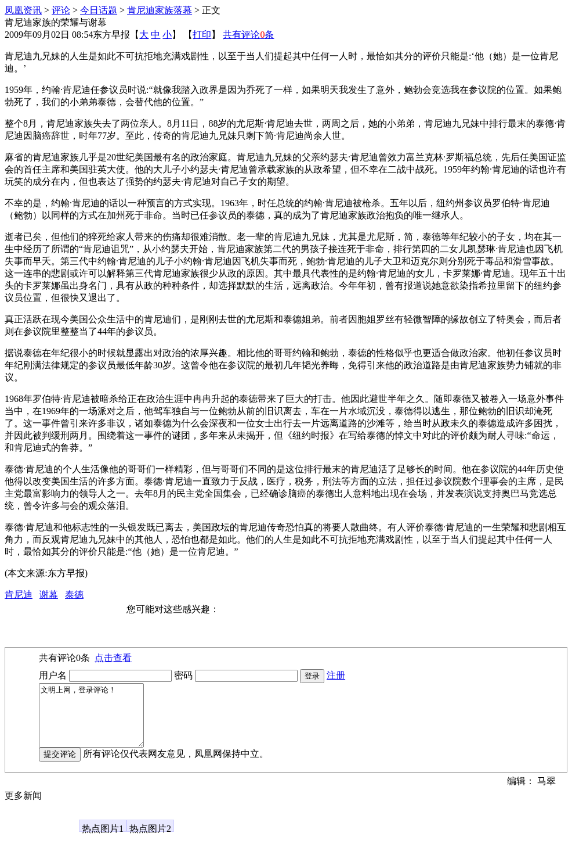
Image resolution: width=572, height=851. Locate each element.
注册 (336, 675)
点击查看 (113, 658)
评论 (61, 10)
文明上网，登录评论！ (97, 721)
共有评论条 (248, 35)
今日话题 (98, 10)
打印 (202, 35)
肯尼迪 (18, 594)
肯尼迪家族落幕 (159, 10)
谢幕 (48, 594)
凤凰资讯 (23, 10)
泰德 (74, 594)
